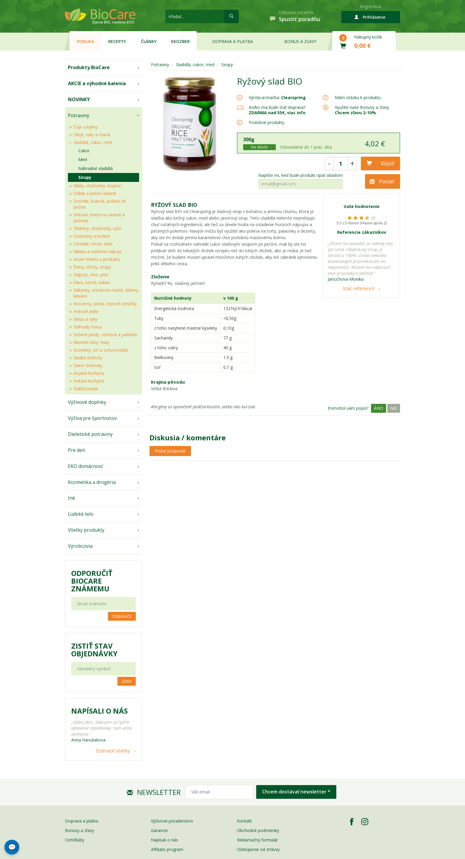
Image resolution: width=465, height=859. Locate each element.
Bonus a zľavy (300, 41)
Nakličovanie (86, 388)
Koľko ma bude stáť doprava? (277, 107)
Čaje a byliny (86, 127)
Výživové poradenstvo (172, 821)
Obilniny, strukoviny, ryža (97, 228)
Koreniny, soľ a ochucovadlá (101, 350)
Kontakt (244, 821)
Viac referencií (358, 288)
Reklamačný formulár (257, 840)
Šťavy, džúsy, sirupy (92, 267)
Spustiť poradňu (299, 19)
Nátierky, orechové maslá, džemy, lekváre (106, 293)
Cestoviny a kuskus (92, 236)
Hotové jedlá (86, 311)
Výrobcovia (80, 546)
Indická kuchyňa (89, 381)
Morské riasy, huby (92, 342)
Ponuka (85, 41)
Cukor (84, 150)
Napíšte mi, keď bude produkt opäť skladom (300, 175)
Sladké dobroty (88, 358)
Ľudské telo (80, 514)
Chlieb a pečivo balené (95, 193)
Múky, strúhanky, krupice (97, 185)
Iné (71, 498)
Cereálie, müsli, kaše (93, 244)
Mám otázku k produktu (358, 97)
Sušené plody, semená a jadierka (105, 334)
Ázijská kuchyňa (89, 373)
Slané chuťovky (88, 365)
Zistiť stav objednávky (94, 650)
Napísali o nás (164, 840)
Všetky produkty (86, 530)
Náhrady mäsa (88, 327)
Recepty (117, 41)
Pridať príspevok (170, 451)
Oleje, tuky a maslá (92, 134)
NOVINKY (79, 99)
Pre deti (76, 450)
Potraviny (78, 115)
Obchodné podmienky (258, 830)
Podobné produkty (266, 122)
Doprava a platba (232, 41)
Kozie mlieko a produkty (97, 259)
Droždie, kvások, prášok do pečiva (100, 204)
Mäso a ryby (85, 319)
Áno (378, 408)
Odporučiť (121, 616)
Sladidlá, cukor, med (93, 142)
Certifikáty (74, 840)
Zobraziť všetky (112, 750)
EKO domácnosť (85, 466)
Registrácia (370, 6)
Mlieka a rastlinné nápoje (98, 251)
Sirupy (84, 177)
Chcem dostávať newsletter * (296, 791)
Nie (393, 408)
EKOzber (180, 41)
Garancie (159, 830)
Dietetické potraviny (90, 434)
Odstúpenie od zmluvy (258, 849)
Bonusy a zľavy (79, 830)
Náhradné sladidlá (95, 168)
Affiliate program (167, 849)
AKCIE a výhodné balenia (97, 83)
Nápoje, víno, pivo (91, 274)
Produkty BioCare (89, 67)
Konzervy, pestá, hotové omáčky (105, 304)
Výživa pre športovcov (92, 418)
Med (82, 159)
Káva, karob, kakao (92, 282)
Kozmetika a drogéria (92, 482)
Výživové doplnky (87, 402)
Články (149, 41)
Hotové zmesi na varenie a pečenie (99, 217)
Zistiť (126, 681)
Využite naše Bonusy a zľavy (362, 109)
